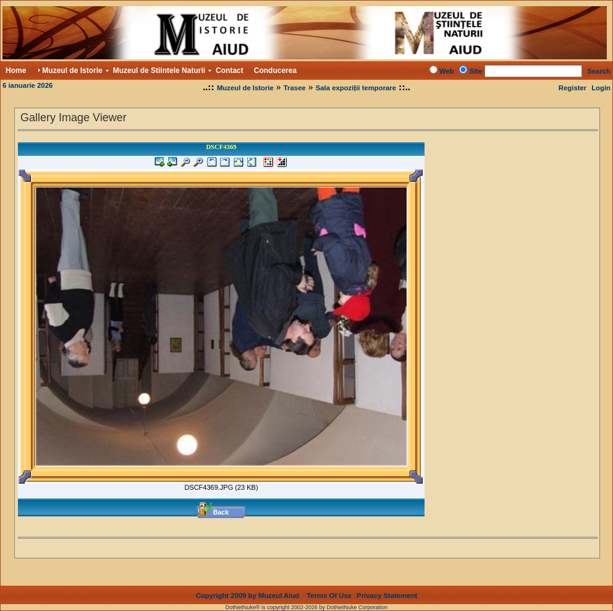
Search (599, 71)
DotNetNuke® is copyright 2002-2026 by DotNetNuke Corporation (306, 607)
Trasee (295, 88)
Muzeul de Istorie (245, 88)
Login (601, 88)
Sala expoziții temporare (356, 88)
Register (572, 88)
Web (446, 71)
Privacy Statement (387, 595)
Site (475, 71)
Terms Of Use (329, 595)
